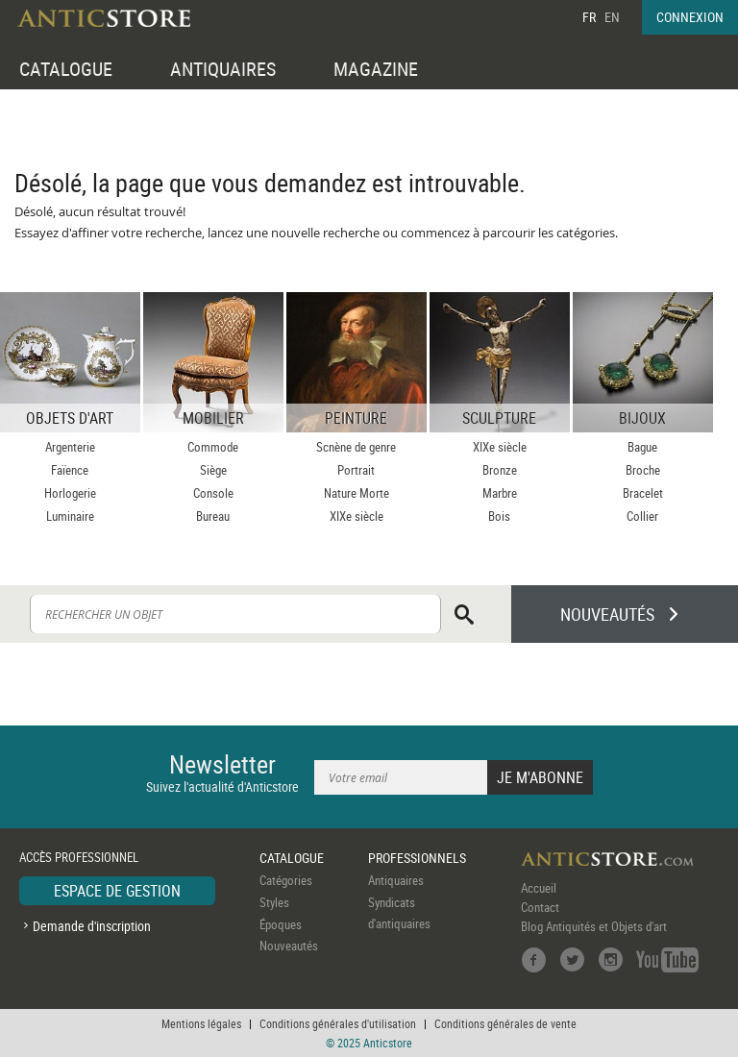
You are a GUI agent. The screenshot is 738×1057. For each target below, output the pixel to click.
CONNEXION (690, 17)
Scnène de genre (356, 446)
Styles (274, 902)
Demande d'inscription (92, 926)
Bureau (213, 516)
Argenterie (70, 446)
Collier (642, 516)
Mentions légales (201, 1023)
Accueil (538, 888)
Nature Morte (356, 493)
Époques (280, 924)
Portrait (356, 470)
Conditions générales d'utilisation (337, 1023)
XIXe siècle (356, 516)
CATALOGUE (65, 69)
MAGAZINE (375, 69)
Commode (212, 446)
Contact (540, 907)
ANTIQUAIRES (223, 69)
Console (213, 493)
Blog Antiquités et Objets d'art (594, 926)
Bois (499, 516)
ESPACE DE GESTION (117, 890)
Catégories (285, 880)
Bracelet (643, 493)
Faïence (69, 470)
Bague (642, 446)
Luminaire (70, 516)
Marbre (499, 493)
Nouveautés (288, 945)
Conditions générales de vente (505, 1023)
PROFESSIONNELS (417, 857)
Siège (213, 470)
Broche (643, 470)
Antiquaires (396, 880)
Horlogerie (70, 493)
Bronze (499, 470)
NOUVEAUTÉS (607, 614)
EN (612, 17)
